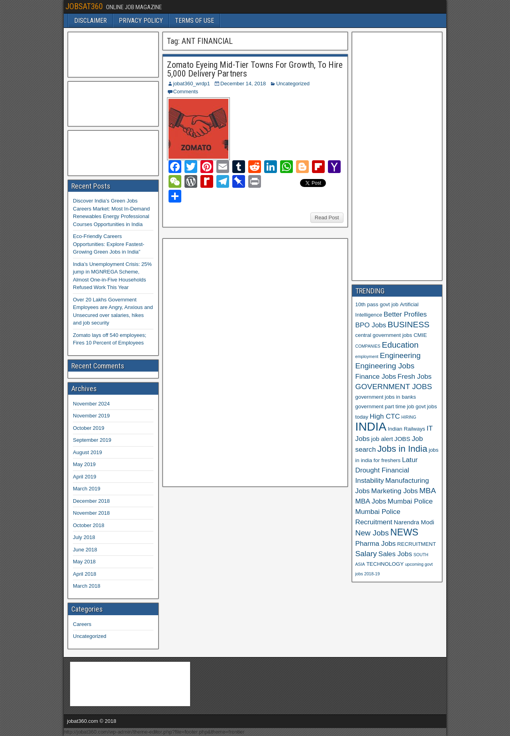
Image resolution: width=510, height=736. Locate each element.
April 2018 (84, 574)
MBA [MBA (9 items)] (427, 490)
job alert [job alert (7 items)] (382, 438)
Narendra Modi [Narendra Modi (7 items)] (414, 522)
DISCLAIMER (90, 20)
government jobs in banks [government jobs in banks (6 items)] (385, 397)
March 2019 (86, 489)
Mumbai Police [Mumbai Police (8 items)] (410, 501)
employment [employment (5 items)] (367, 356)
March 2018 (86, 586)
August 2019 (87, 452)
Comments (185, 91)
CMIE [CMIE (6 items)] (420, 335)
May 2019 (84, 464)
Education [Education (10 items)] (400, 344)
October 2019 (88, 428)
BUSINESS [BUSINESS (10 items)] (409, 324)
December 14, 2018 (243, 84)
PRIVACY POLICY (141, 20)
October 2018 (88, 525)
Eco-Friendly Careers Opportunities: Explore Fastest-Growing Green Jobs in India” (108, 244)
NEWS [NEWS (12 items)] (404, 532)
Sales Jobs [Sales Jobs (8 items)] (395, 554)
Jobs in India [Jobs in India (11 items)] (402, 449)
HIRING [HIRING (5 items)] (408, 417)
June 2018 (85, 550)
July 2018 (84, 537)
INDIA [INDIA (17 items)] (370, 426)
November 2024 (91, 404)
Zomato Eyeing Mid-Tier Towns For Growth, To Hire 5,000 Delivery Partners (255, 69)
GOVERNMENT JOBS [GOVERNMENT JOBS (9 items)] (393, 386)
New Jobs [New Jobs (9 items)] (372, 533)
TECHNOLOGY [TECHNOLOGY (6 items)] (385, 564)
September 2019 (92, 440)
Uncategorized (293, 84)
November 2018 (91, 513)
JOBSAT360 (84, 6)
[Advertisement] (226, 361)
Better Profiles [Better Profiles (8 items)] (405, 314)
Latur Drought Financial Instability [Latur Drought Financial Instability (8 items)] (386, 470)
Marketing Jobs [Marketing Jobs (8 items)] (394, 491)
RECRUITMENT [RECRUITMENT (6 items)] (416, 544)
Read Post (327, 217)
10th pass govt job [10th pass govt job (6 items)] (377, 304)
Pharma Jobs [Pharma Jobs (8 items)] (375, 543)
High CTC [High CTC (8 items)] (385, 416)
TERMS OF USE (194, 20)
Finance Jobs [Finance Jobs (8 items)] (375, 376)
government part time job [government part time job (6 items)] (384, 406)
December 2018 (91, 501)
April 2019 (84, 477)
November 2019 (91, 416)
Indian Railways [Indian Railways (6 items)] (406, 429)
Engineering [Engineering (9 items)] (400, 355)
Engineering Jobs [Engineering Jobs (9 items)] (385, 366)
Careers (82, 624)
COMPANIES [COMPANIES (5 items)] (368, 346)
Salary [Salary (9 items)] (366, 553)
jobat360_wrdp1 (191, 84)
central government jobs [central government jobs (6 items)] (383, 335)
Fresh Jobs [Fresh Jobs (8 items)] (415, 376)
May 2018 (84, 562)
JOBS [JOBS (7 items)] (402, 438)
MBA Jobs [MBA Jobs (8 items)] (370, 501)
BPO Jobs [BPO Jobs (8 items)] (370, 325)
